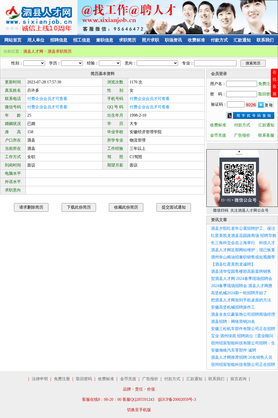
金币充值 (218, 135)
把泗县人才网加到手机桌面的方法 (241, 300)
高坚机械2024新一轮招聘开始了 (239, 293)
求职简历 (127, 40)
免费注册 (266, 84)
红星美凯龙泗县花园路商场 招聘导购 (243, 235)
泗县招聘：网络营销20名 (233, 321)
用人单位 (35, 40)
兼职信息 (104, 40)
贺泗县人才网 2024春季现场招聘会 (241, 278)
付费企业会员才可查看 (47, 99)
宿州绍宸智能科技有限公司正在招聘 (243, 364)
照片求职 (150, 40)
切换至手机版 (139, 410)
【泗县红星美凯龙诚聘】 (233, 264)
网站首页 (12, 40)
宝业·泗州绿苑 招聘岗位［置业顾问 (242, 336)
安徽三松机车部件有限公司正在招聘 (243, 329)
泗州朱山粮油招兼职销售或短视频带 (243, 257)
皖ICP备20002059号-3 (177, 399)
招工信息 (81, 40)
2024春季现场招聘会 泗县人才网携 (241, 286)
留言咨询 (238, 379)
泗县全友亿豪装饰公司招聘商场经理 (243, 314)
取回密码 (266, 94)
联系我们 (265, 40)
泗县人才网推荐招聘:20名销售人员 (241, 357)
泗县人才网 (33, 51)
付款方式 (219, 40)
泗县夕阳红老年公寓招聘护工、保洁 (243, 228)
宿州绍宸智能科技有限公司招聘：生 (243, 343)
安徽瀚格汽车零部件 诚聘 (233, 350)
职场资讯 (173, 40)
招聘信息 (58, 40)
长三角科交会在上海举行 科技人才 (243, 243)
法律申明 (40, 379)
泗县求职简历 (60, 51)
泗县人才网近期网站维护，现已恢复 (243, 250)
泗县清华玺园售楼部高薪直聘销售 (241, 271)
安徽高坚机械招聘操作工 (233, 307)
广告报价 (242, 135)
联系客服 (266, 135)
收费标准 (196, 40)
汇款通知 (242, 40)
